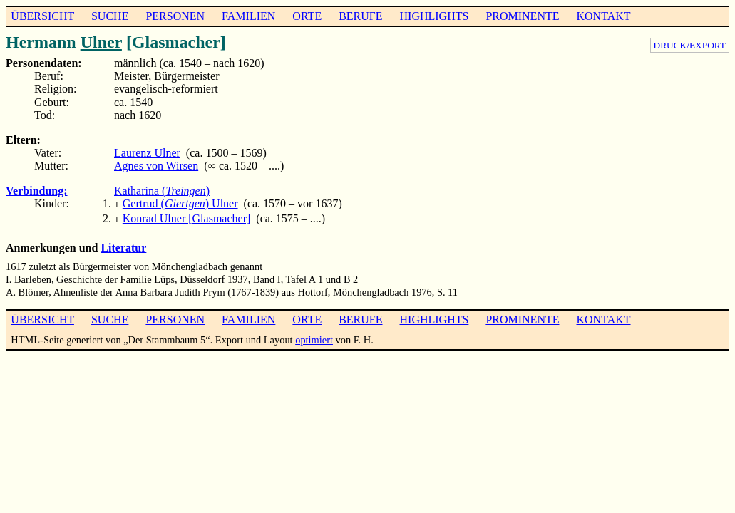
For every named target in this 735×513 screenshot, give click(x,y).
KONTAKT (603, 16)
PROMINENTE (522, 16)
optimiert (314, 337)
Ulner (101, 42)
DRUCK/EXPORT (690, 45)
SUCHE (109, 16)
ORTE (307, 16)
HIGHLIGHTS (434, 16)
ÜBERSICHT (42, 16)
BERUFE (360, 16)
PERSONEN (175, 16)
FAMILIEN (248, 16)
